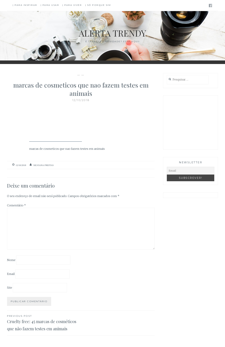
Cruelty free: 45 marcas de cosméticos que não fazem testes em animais (44, 322)
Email (11, 273)
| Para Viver (72, 5)
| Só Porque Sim (98, 5)
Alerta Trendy (112, 33)
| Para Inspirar (25, 5)
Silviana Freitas (43, 165)
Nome (11, 260)
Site (9, 287)
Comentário (16, 205)
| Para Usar (50, 5)
